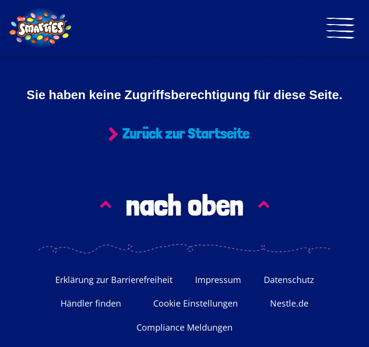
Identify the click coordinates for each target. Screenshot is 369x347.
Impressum (218, 280)
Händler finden (91, 303)
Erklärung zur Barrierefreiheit (113, 280)
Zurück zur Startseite (186, 133)
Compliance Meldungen (184, 328)
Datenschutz (289, 280)
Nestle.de (289, 303)
